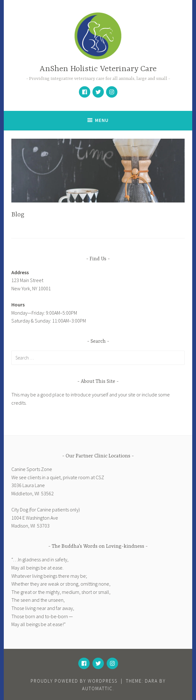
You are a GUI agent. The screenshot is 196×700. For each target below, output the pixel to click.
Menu (102, 120)
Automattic (97, 688)
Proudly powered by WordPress (74, 681)
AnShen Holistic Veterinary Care (98, 69)
